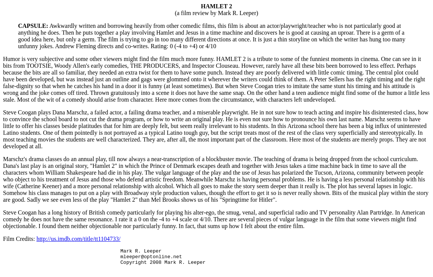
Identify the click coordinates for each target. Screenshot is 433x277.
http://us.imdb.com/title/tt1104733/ (78, 239)
